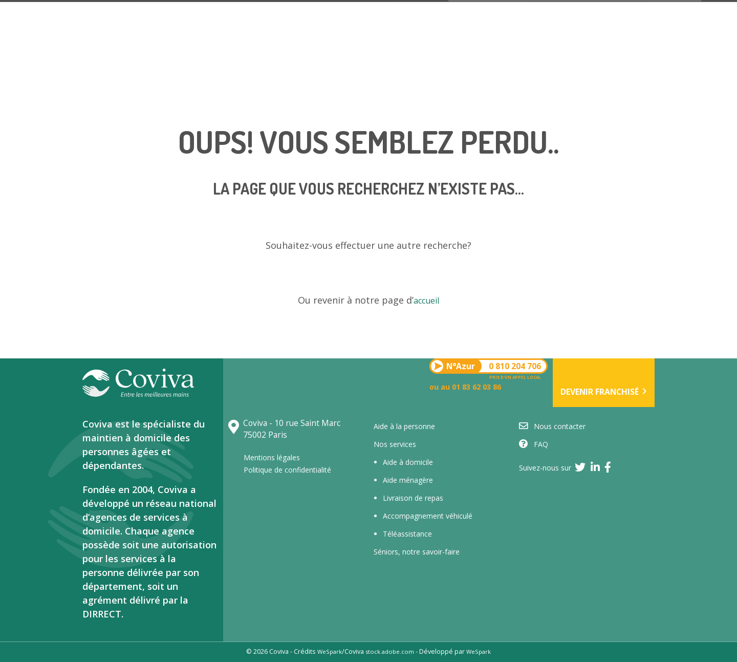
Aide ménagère (408, 480)
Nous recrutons (483, 100)
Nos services (177, 100)
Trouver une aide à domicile (372, 100)
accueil (426, 300)
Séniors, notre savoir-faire (417, 552)
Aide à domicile (408, 462)
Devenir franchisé (667, 50)
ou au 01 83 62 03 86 (296, 57)
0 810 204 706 (289, 43)
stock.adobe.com (390, 651)
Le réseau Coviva (264, 100)
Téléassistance (407, 534)
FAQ (533, 444)
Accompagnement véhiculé (427, 516)
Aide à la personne (404, 426)
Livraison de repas (413, 498)
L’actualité (569, 100)
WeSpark (326, 651)
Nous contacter (654, 100)
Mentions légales (276, 457)
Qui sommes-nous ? (85, 100)
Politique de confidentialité (293, 469)
